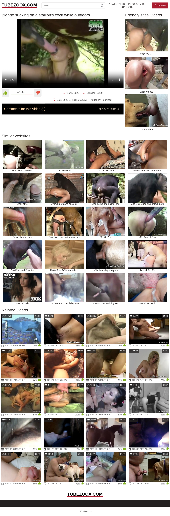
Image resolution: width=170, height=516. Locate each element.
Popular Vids (136, 4)
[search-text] (73, 5)
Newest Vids (117, 4)
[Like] (5, 93)
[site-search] (102, 5)
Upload (160, 5)
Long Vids (127, 7)
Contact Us (85, 511)
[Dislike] (38, 93)
